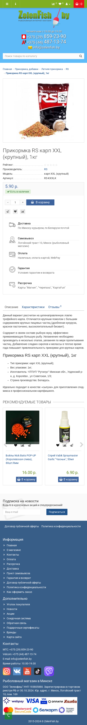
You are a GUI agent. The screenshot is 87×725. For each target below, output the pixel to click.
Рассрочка (11, 563)
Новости (10, 609)
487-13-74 (46, 42)
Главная (7, 69)
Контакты (11, 554)
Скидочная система (17, 618)
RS (67, 69)
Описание (11, 307)
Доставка (11, 568)
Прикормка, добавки (26, 69)
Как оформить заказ (17, 591)
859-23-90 (46, 36)
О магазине (12, 550)
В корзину (40, 202)
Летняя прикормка (52, 69)
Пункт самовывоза (16, 573)
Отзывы (54, 307)
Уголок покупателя (16, 604)
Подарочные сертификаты (21, 627)
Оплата (9, 559)
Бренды (9, 632)
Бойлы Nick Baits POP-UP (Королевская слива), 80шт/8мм (21, 459)
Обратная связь (14, 623)
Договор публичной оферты (22, 526)
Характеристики (33, 307)
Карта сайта (12, 637)
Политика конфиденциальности (61, 526)
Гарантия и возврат (17, 577)
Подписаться (57, 511)
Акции (8, 613)
